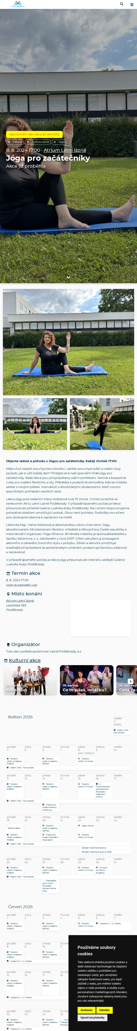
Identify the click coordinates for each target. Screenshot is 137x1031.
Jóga (59, 142)
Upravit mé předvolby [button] (92, 1017)
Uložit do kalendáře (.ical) (21, 585)
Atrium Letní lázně (65, 150)
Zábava (15, 142)
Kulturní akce (38, 142)
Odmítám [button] (104, 1010)
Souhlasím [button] (87, 1010)
